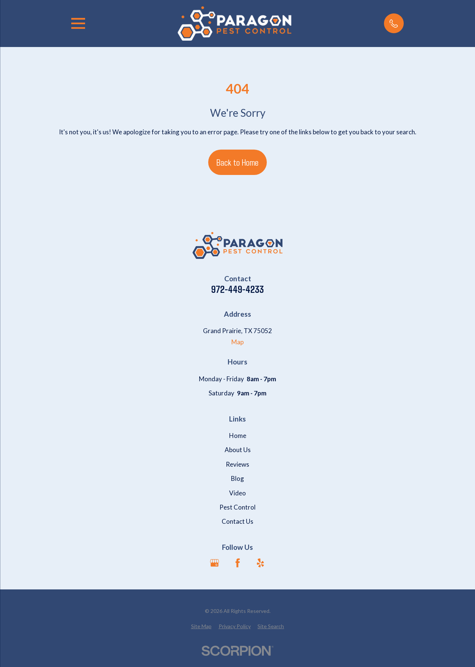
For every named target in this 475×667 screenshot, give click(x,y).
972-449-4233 (237, 289)
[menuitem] (201, 626)
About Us (238, 450)
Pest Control (237, 507)
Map (237, 342)
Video (237, 493)
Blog (237, 478)
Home (237, 435)
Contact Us (237, 521)
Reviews (237, 464)
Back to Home (237, 161)
